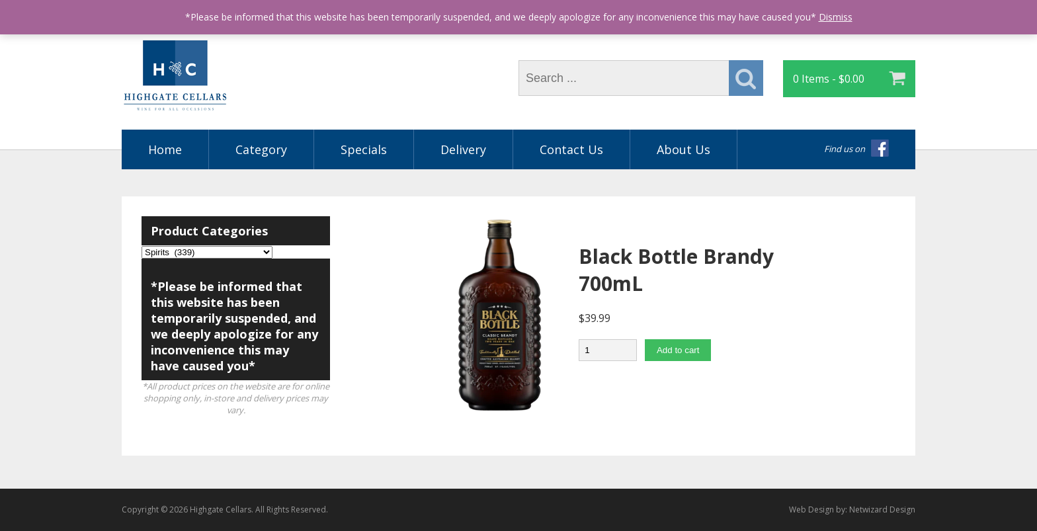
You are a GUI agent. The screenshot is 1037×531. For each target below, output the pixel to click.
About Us (683, 149)
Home (165, 149)
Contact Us (571, 149)
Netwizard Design (882, 509)
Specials (364, 149)
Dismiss (835, 17)
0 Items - (828, 78)
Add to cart (678, 350)
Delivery (463, 149)
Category (261, 149)
